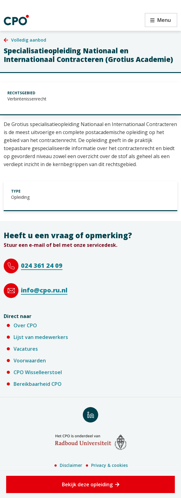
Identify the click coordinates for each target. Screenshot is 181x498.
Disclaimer (71, 465)
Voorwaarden (30, 360)
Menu (158, 22)
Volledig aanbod (28, 40)
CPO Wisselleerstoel (38, 372)
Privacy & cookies (109, 465)
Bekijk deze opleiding (87, 484)
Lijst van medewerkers (41, 337)
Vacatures (26, 348)
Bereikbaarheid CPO (38, 384)
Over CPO (25, 325)
